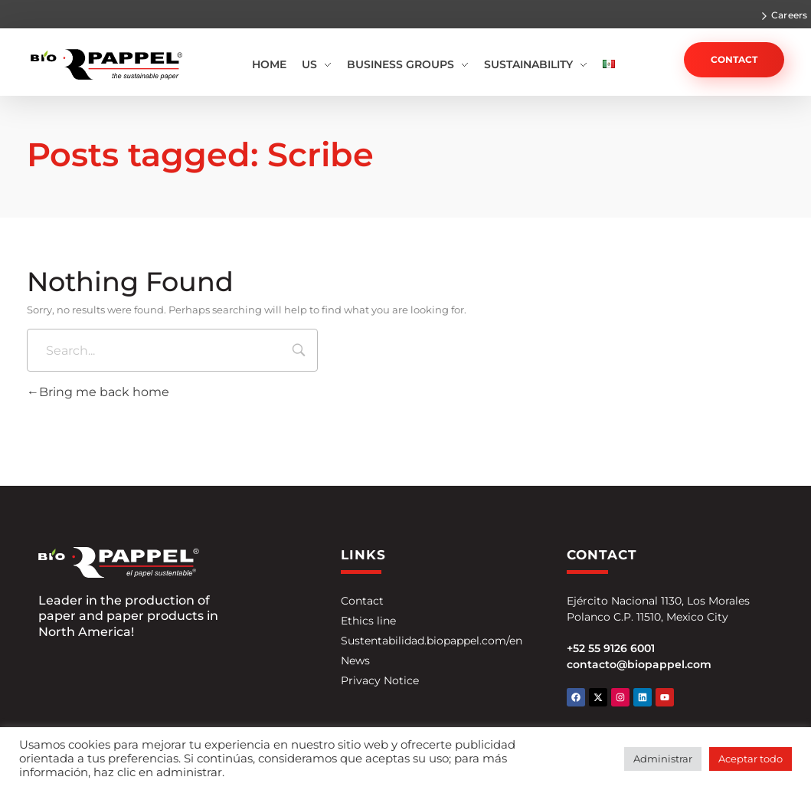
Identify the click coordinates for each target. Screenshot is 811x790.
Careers (789, 15)
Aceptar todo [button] (750, 758)
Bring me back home (98, 392)
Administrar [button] (662, 758)
